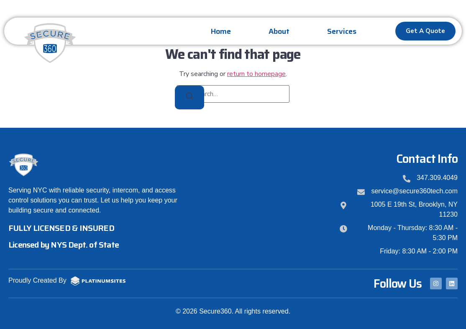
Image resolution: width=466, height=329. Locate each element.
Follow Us (398, 283)
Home (221, 31)
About (279, 31)
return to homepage (256, 73)
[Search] (189, 97)
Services (341, 31)
